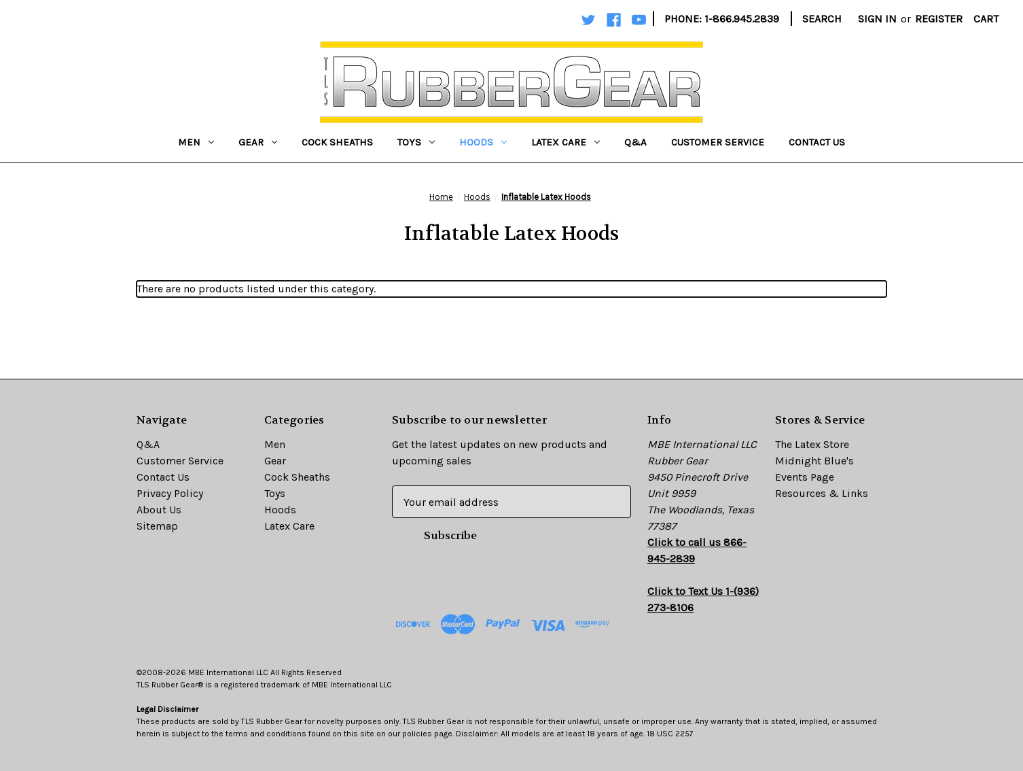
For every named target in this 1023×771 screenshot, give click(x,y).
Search (822, 18)
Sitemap (157, 525)
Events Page (804, 476)
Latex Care (565, 142)
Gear (257, 142)
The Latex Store (812, 444)
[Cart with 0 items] (986, 19)
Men (196, 142)
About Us (159, 509)
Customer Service (717, 142)
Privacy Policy (170, 493)
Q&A (635, 142)
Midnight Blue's (814, 460)
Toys (416, 142)
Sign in (877, 18)
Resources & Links (821, 493)
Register (939, 18)
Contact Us (817, 142)
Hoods (483, 142)
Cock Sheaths (337, 142)
